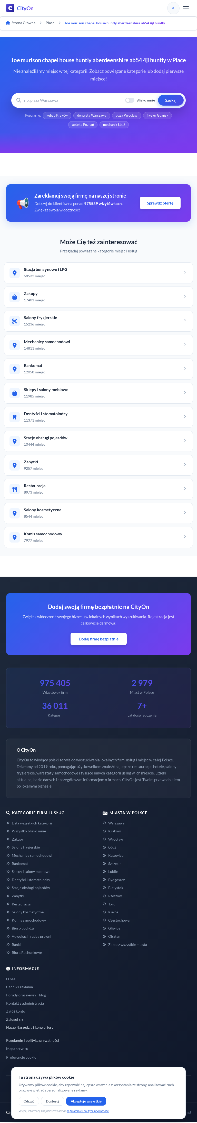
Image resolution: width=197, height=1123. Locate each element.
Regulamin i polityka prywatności (32, 1041)
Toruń (110, 905)
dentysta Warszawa (91, 116)
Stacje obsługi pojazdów (28, 888)
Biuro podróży (20, 929)
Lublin (110, 872)
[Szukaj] (173, 8)
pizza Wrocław (126, 116)
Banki (13, 945)
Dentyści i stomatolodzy (28, 881)
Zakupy (15, 840)
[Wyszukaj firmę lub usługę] (71, 100)
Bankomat (17, 864)
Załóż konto (15, 1012)
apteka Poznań (83, 126)
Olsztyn (111, 937)
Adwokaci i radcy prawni (28, 937)
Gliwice (111, 929)
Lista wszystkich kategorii (29, 824)
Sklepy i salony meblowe (28, 872)
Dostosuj (52, 1101)
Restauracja (18, 905)
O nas (10, 979)
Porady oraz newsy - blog (26, 996)
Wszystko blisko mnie (26, 832)
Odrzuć (29, 1101)
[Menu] (186, 8)
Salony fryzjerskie (23, 848)
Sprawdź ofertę (160, 204)
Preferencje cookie (21, 1058)
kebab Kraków (56, 116)
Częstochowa (116, 921)
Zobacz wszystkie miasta (125, 945)
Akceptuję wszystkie (86, 1101)
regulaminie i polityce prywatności (88, 1110)
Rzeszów (112, 897)
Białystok (113, 888)
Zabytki (15, 897)
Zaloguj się (14, 1020)
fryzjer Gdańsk (158, 116)
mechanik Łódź (114, 126)
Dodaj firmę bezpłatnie (99, 639)
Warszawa (113, 824)
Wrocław (113, 840)
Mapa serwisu (17, 1049)
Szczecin (112, 864)
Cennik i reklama (19, 988)
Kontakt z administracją (25, 1004)
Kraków (112, 832)
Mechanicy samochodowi (29, 856)
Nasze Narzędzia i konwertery (29, 1028)
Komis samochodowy (26, 921)
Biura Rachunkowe (24, 953)
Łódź (109, 848)
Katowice (113, 856)
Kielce (110, 913)
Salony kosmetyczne (25, 913)
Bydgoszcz (114, 881)
